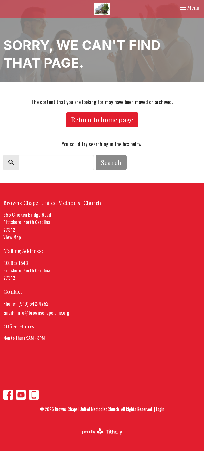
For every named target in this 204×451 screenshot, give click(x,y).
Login (160, 409)
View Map (12, 236)
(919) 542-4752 (33, 303)
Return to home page (102, 119)
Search (111, 162)
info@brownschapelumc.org (42, 312)
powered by (102, 431)
